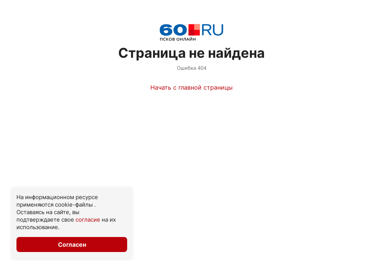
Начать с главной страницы (191, 87)
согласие (88, 219)
